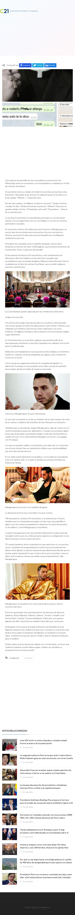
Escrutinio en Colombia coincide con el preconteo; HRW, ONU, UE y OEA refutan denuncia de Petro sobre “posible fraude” (46, 818)
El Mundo (28, 658)
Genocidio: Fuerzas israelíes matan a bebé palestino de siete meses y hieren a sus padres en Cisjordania (45, 771)
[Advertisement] (37, 152)
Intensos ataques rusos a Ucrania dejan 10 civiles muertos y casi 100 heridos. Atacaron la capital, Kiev (44, 846)
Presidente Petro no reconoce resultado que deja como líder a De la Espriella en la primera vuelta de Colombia (46, 876)
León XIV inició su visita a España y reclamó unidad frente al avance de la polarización (43, 742)
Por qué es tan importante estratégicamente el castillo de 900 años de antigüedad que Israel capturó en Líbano (46, 861)
